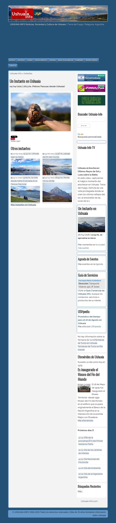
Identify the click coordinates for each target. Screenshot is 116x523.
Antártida (21, 60)
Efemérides (79, 60)
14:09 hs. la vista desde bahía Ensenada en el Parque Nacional (24, 180)
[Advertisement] (58, 42)
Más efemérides (85, 420)
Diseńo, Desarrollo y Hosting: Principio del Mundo (32, 521)
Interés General (92, 60)
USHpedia (52, 60)
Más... (80, 491)
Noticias (12, 60)
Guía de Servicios (41, 60)
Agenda (29, 60)
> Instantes (27, 73)
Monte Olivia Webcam (65, 60)
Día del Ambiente (89, 468)
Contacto (12, 66)
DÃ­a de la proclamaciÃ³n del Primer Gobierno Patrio (90, 440)
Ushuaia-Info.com (89, 501)
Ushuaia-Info (16, 73)
